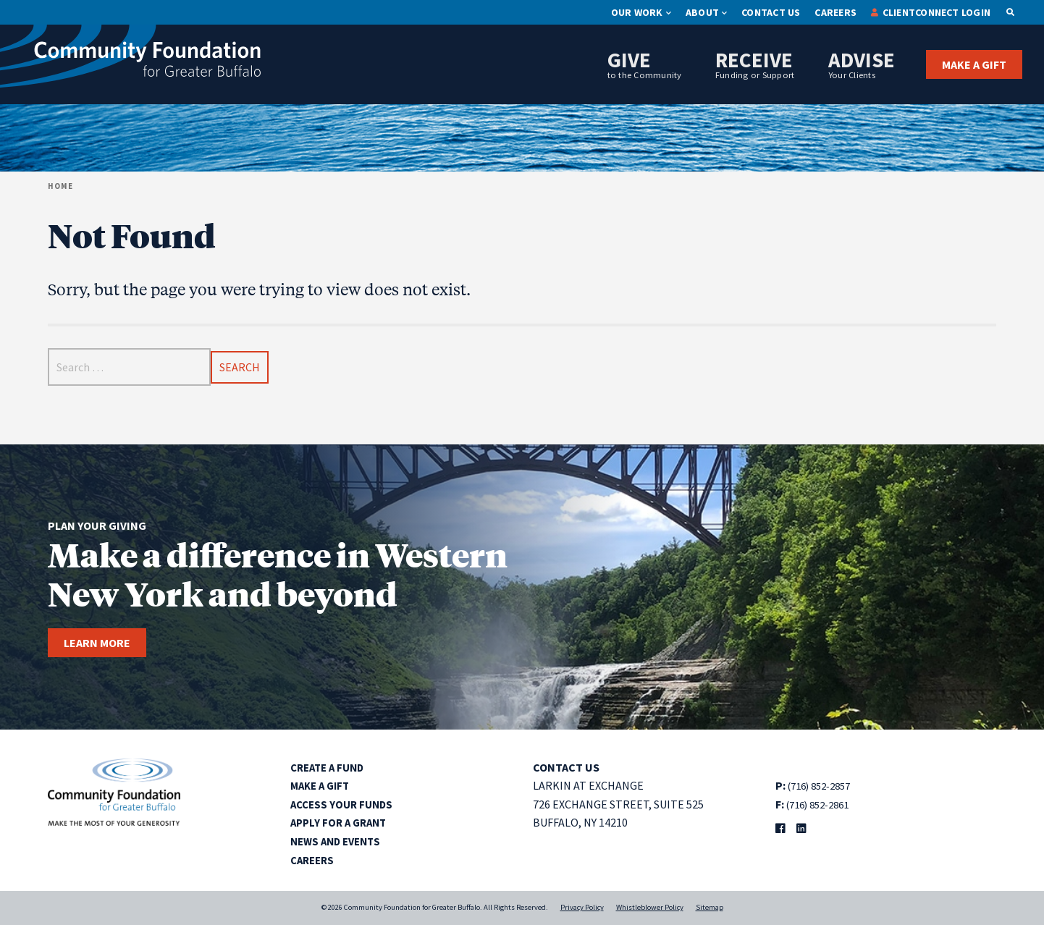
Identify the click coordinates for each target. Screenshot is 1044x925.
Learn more (97, 642)
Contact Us (770, 12)
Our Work (637, 12)
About (702, 12)
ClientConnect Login (936, 12)
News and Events (339, 841)
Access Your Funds (344, 804)
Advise (861, 63)
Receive (755, 63)
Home (60, 186)
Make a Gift (974, 64)
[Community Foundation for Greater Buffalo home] (130, 60)
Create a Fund (330, 767)
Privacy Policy (582, 907)
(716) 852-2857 (824, 785)
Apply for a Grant (341, 822)
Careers (835, 12)
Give (644, 63)
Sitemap (709, 907)
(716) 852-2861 (822, 804)
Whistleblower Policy (649, 907)
